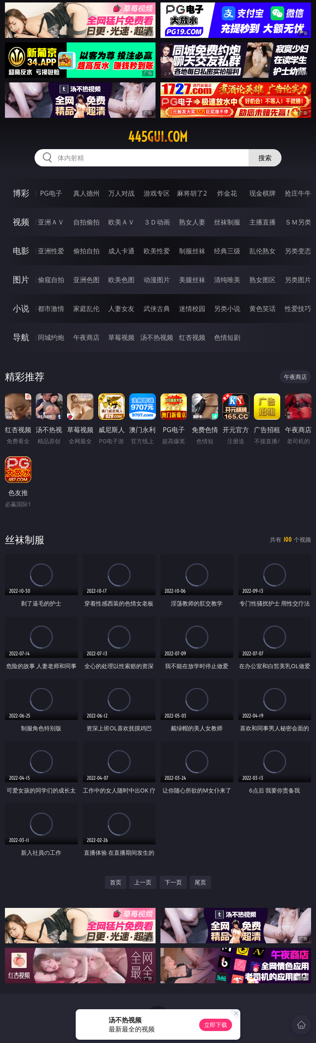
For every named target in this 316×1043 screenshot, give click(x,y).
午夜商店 (86, 337)
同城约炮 (51, 337)
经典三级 (227, 250)
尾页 (200, 882)
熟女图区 (262, 279)
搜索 (265, 157)
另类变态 (298, 250)
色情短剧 (227, 337)
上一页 (142, 882)
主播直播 (262, 222)
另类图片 (298, 279)
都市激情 (51, 308)
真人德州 (86, 193)
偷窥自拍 (51, 279)
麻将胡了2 (192, 193)
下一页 (173, 882)
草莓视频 (121, 337)
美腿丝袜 (192, 279)
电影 (21, 250)
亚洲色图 (86, 279)
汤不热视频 (156, 337)
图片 (21, 279)
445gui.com (158, 137)
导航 (21, 337)
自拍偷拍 (86, 222)
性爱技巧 (298, 308)
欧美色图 (121, 279)
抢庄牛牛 (298, 193)
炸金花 (227, 193)
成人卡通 (121, 250)
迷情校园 (192, 308)
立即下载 (215, 1025)
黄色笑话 (262, 308)
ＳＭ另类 (298, 222)
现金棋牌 (262, 193)
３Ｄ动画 (157, 222)
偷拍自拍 (86, 250)
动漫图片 (157, 279)
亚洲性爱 (51, 250)
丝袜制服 (227, 222)
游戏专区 (157, 193)
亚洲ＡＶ (51, 222)
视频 (21, 221)
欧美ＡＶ (121, 222)
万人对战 (121, 193)
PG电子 (51, 193)
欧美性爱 (157, 250)
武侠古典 (157, 308)
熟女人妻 (192, 222)
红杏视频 (192, 337)
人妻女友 (121, 308)
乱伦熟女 (262, 250)
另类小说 (227, 308)
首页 (115, 882)
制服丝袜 (192, 250)
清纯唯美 (227, 279)
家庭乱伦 (86, 308)
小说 (21, 308)
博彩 (21, 193)
